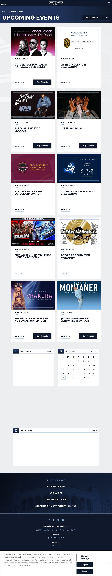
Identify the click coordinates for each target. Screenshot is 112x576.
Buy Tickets (42, 82)
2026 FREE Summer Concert (75, 256)
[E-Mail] (63, 520)
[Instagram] (58, 520)
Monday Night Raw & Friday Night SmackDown (33, 256)
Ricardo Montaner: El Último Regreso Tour (75, 319)
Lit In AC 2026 (71, 128)
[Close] (109, 563)
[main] (56, 237)
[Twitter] (49, 520)
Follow (49, 351)
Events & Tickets (56, 480)
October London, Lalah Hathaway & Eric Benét (31, 66)
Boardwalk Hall (56, 3)
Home (4, 12)
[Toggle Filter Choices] (96, 18)
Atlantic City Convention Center (56, 506)
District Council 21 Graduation (73, 66)
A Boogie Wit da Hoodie (28, 130)
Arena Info (56, 493)
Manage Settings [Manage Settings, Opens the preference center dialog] (85, 557)
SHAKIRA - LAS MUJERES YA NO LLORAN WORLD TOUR (31, 319)
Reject (85, 565)
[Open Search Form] (109, 3)
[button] (91, 351)
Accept (85, 571)
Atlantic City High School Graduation (78, 192)
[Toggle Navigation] (3, 3)
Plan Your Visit (56, 487)
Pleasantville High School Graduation (28, 192)
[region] (78, 367)
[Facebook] (53, 520)
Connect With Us (56, 500)
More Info (19, 83)
